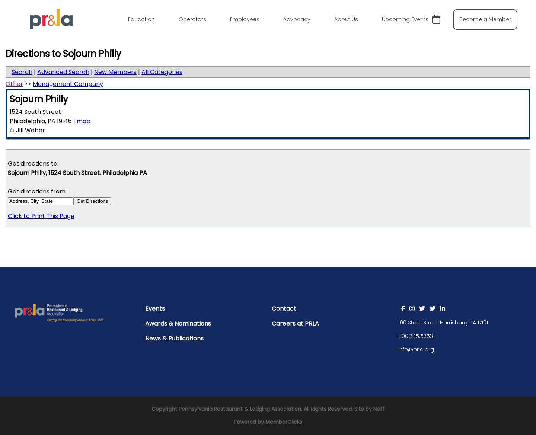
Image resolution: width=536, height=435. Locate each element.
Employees (244, 19)
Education (141, 19)
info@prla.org (416, 349)
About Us (346, 19)
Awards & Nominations (178, 323)
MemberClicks (283, 422)
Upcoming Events (411, 19)
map (83, 121)
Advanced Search (63, 72)
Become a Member (485, 19)
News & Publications (174, 338)
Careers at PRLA (295, 323)
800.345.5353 (415, 336)
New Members (115, 72)
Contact (284, 308)
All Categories (161, 72)
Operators (192, 19)
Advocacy (296, 19)
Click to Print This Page (41, 216)
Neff (379, 409)
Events (155, 308)
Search (22, 72)
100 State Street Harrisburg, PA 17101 (443, 322)
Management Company (68, 84)
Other (14, 84)
